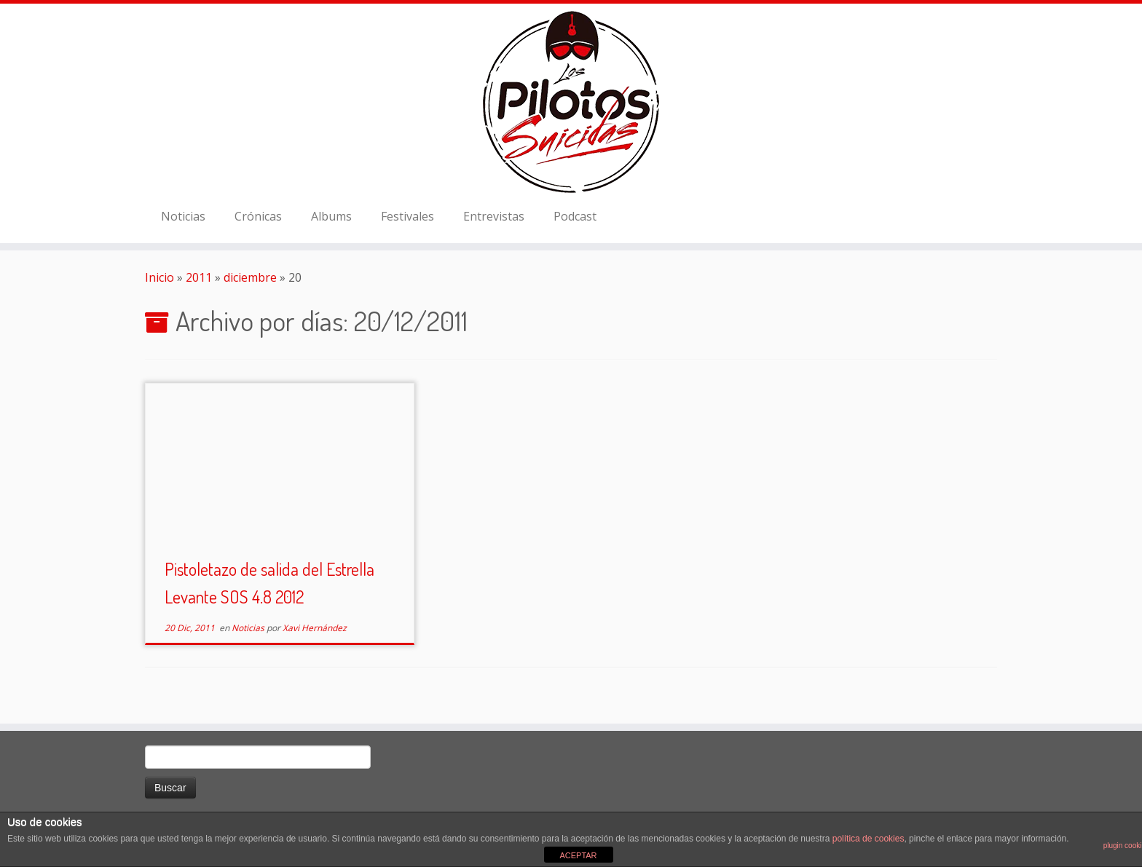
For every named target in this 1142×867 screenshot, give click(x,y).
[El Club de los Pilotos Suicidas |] (571, 102)
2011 (199, 277)
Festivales (407, 216)
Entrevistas (493, 216)
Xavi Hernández (315, 628)
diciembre (250, 277)
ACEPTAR (577, 855)
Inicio (159, 277)
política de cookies (868, 839)
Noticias (183, 216)
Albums (331, 216)
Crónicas (258, 216)
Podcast (575, 216)
